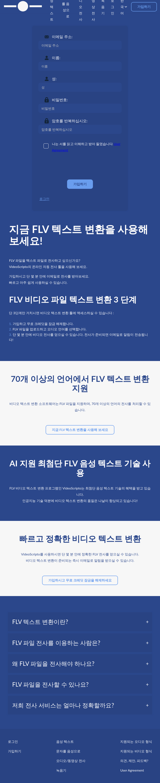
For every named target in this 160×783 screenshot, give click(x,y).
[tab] (80, 621)
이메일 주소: (62, 36)
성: (54, 78)
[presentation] (70, 166)
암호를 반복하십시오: (70, 120)
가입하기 (144, 7)
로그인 (44, 199)
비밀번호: (60, 99)
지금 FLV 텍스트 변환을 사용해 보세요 (80, 430)
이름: (56, 57)
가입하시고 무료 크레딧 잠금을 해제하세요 (80, 580)
